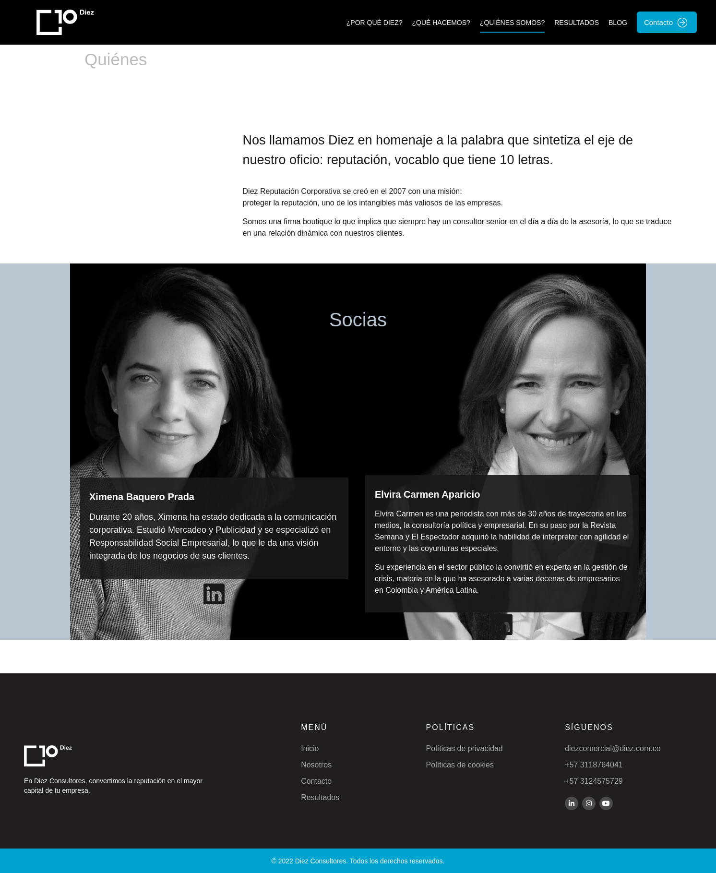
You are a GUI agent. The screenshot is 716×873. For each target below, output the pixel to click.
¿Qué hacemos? (441, 22)
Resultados (576, 22)
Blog (618, 22)
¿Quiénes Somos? (512, 22)
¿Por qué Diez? (374, 22)
